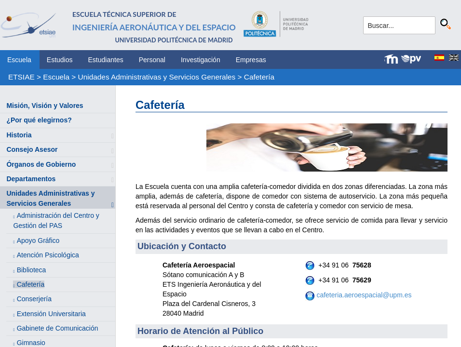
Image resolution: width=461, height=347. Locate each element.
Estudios (60, 60)
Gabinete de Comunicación (57, 328)
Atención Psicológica (48, 255)
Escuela (19, 60)
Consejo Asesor (31, 149)
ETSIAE (21, 77)
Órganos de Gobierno (41, 164)
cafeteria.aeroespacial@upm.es (363, 295)
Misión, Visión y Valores (44, 105)
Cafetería (259, 77)
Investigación (200, 60)
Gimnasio (31, 343)
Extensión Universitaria (51, 314)
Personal (152, 60)
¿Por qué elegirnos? (38, 120)
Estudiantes (105, 60)
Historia (18, 135)
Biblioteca (31, 270)
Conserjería (34, 299)
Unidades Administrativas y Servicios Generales (157, 77)
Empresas (251, 60)
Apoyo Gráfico (38, 240)
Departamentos (30, 179)
